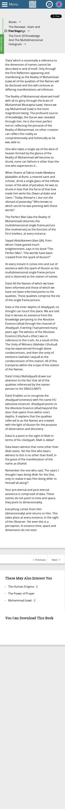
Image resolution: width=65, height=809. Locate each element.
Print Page (12, 31)
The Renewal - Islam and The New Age (24, 29)
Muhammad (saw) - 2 (21, 600)
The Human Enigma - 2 (23, 586)
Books (13, 22)
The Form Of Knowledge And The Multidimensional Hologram (26, 40)
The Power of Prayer (21, 593)
